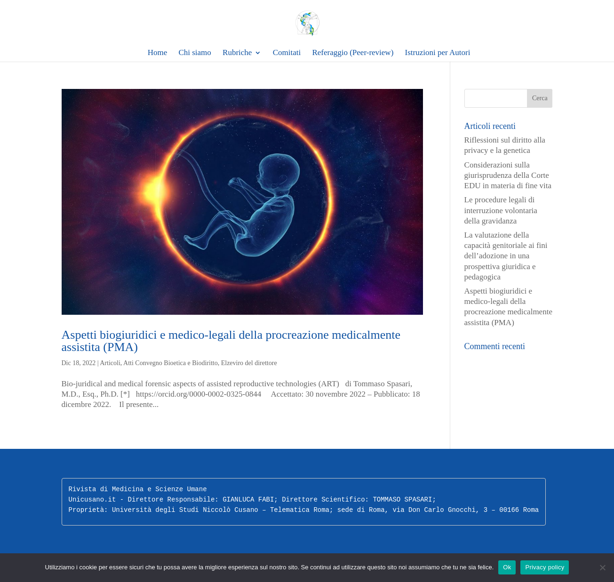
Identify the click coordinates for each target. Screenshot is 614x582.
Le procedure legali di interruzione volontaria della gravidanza (500, 210)
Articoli (110, 363)
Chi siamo (194, 52)
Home (157, 52)
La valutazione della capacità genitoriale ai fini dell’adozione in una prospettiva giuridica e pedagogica (506, 256)
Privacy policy (544, 567)
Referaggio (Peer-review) (352, 52)
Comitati (287, 52)
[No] (602, 567)
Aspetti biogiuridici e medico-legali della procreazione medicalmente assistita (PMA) (231, 341)
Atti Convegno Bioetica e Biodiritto (170, 363)
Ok (507, 567)
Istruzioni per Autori (437, 52)
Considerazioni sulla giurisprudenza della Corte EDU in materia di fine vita (508, 175)
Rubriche (237, 52)
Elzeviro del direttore (249, 363)
